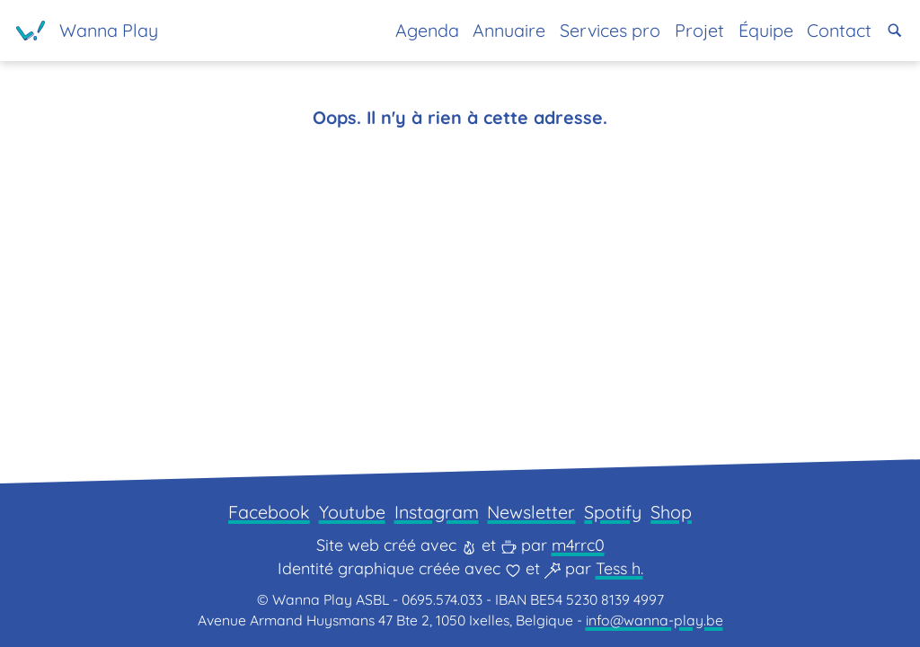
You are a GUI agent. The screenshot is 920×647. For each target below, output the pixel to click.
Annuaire (509, 30)
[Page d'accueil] (87, 30)
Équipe (766, 30)
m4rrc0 (578, 545)
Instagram (436, 512)
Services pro (610, 30)
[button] (895, 31)
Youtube (352, 512)
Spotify (612, 512)
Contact (839, 30)
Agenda (427, 30)
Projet (699, 30)
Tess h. (619, 568)
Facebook (269, 512)
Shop (671, 512)
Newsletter (531, 512)
